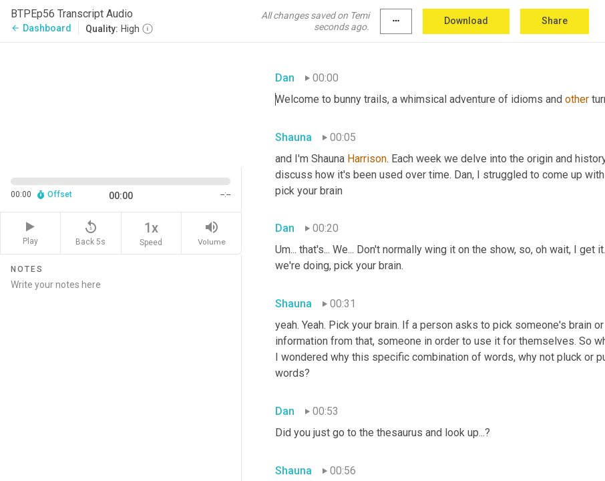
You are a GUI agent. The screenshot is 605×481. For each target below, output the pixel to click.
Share (555, 20)
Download (466, 20)
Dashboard (41, 28)
